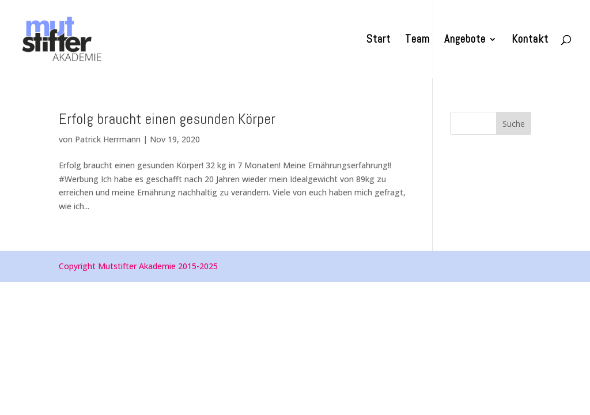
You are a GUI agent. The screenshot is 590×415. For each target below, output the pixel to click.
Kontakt (530, 40)
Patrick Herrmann (108, 139)
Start (378, 40)
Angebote (465, 40)
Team (417, 40)
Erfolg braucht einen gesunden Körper (167, 119)
